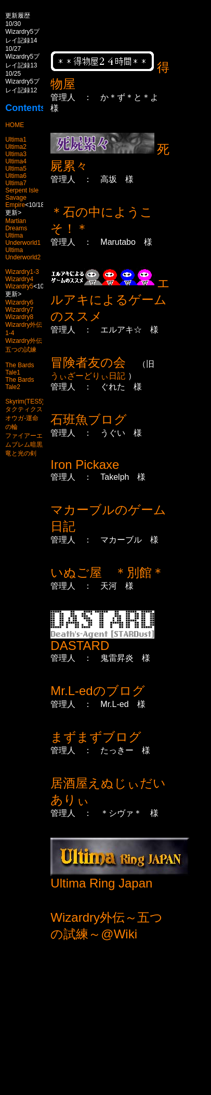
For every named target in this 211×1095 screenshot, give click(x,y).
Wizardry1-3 (22, 271)
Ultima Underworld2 (23, 253)
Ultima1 (16, 139)
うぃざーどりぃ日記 (88, 375)
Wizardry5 (19, 286)
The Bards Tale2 (19, 383)
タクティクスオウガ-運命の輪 (24, 418)
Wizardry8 (19, 317)
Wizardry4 (19, 279)
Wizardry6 (19, 302)
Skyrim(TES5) (24, 401)
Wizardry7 (19, 309)
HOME (14, 125)
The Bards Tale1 (19, 369)
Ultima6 (16, 175)
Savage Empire (16, 201)
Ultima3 (16, 154)
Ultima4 (16, 161)
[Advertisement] (130, 1026)
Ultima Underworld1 (23, 239)
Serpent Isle (21, 190)
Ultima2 (16, 146)
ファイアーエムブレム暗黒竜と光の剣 (24, 444)
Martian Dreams (16, 224)
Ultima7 (16, 183)
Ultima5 (16, 168)
